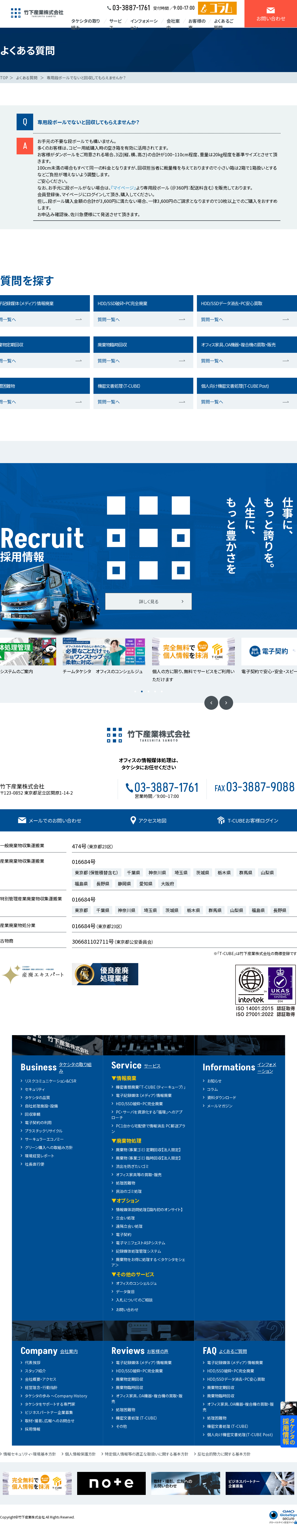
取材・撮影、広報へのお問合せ (49, 1420)
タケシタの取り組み (85, 24)
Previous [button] (211, 703)
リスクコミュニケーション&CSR (50, 1081)
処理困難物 (125, 1183)
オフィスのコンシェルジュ (136, 1283)
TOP (4, 77)
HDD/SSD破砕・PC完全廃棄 (139, 1103)
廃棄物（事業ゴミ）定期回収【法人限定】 (148, 1149)
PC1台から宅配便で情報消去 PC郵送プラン (148, 1128)
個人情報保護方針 (80, 1454)
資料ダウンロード (221, 1097)
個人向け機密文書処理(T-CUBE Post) (240, 1434)
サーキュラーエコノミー (44, 1139)
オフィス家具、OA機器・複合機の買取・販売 (147, 1398)
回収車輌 (32, 1114)
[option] (104, 656)
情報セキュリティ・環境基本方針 (29, 1454)
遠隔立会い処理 (129, 1226)
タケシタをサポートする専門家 (50, 1404)
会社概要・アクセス (40, 1379)
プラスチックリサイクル (43, 1131)
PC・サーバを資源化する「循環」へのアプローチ (147, 1114)
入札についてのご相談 (134, 1300)
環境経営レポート (39, 1155)
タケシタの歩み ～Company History (56, 1395)
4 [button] (155, 692)
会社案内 (173, 24)
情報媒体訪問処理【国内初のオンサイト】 (149, 1209)
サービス (115, 24)
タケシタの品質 (37, 1097)
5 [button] (162, 692)
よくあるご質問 (223, 24)
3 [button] (148, 692)
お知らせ (214, 1081)
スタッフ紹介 (35, 1371)
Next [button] (226, 703)
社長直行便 (34, 1164)
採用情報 (32, 1429)
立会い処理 (125, 1218)
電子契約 (123, 1234)
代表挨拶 (32, 1362)
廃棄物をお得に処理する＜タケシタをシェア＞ (148, 1262)
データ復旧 (125, 1291)
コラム (212, 1089)
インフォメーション (144, 24)
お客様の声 (197, 24)
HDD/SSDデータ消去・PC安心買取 (236, 1379)
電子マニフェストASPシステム (140, 1242)
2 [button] (142, 692)
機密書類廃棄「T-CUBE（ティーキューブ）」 (151, 1087)
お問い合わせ (127, 1309)
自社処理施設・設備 (41, 1106)
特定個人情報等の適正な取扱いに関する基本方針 (147, 1454)
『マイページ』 (123, 187)
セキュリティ (35, 1089)
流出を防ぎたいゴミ (132, 1166)
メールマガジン (219, 1106)
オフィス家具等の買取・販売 (139, 1174)
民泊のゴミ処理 (129, 1191)
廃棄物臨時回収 (129, 1387)
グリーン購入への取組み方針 (49, 1147)
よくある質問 (26, 77)
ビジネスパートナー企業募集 (49, 1412)
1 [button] (135, 692)
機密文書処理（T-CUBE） (137, 1418)
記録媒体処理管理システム (138, 1251)
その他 (121, 1426)
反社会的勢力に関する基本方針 (224, 1454)
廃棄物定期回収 (129, 1379)
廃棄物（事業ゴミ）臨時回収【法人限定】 (148, 1158)
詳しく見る (148, 601)
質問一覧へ (109, 319)
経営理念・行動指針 (41, 1387)
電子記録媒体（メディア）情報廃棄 (144, 1095)
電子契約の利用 (38, 1122)
